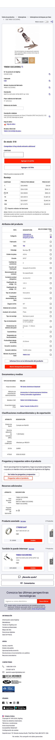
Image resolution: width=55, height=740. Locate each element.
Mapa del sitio (6, 630)
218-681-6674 (8, 669)
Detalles (33, 540)
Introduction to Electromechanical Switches (33, 392)
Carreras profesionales (9, 627)
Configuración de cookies (10, 730)
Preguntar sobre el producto (18, 478)
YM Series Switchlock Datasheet (30, 387)
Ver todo (23, 521)
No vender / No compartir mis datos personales (27, 736)
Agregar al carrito (27, 161)
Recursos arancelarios (9, 655)
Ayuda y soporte (7, 645)
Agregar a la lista (27, 167)
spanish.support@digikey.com (13, 672)
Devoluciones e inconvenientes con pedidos (16, 653)
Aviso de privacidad (38, 609)
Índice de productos (8, 17)
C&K (5, 81)
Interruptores (22, 17)
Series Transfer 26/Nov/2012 (29, 406)
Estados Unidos (8, 716)
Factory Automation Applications (30, 394)
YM (24, 246)
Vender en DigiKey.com (9, 625)
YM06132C (26, 355)
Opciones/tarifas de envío (10, 650)
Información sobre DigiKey (10, 620)
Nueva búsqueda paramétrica (21, 367)
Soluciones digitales (8, 632)
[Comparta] (52, 22)
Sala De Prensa (7, 635)
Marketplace (6, 622)
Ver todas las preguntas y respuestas (21, 474)
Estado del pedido (8, 648)
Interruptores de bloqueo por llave (40, 17)
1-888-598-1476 (9, 667)
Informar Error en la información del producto (26, 361)
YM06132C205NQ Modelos (12, 131)
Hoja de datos (9, 124)
